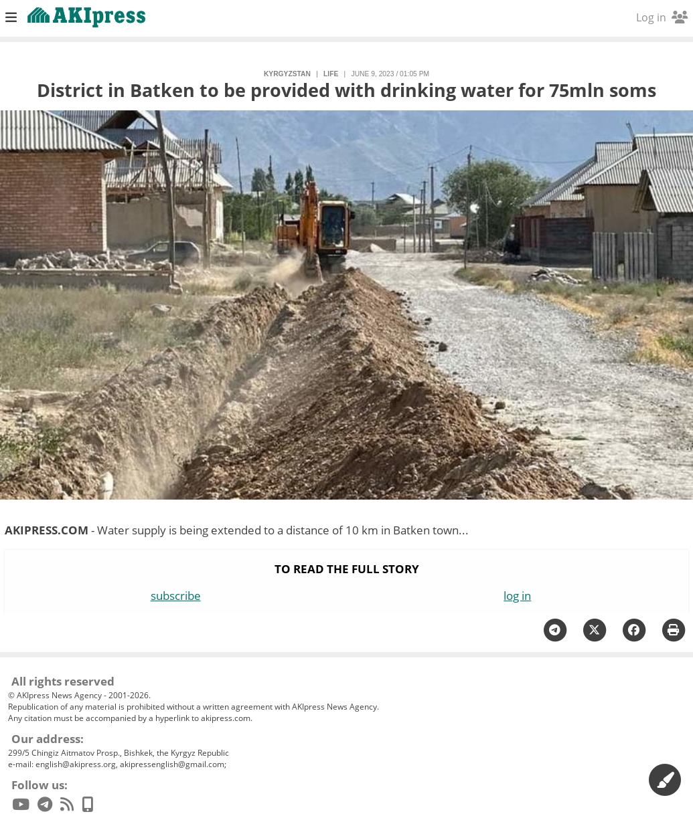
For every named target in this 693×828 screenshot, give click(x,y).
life (330, 74)
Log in (662, 17)
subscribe (176, 595)
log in (517, 595)
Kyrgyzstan (287, 74)
